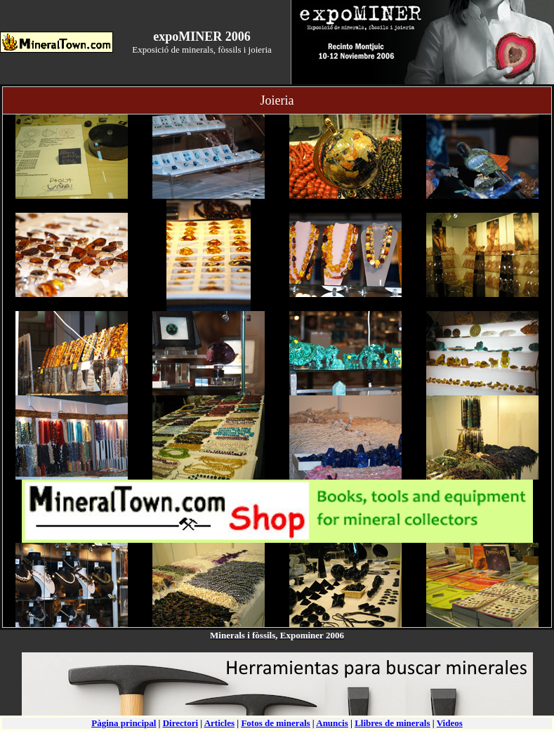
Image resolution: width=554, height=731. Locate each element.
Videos (450, 723)
